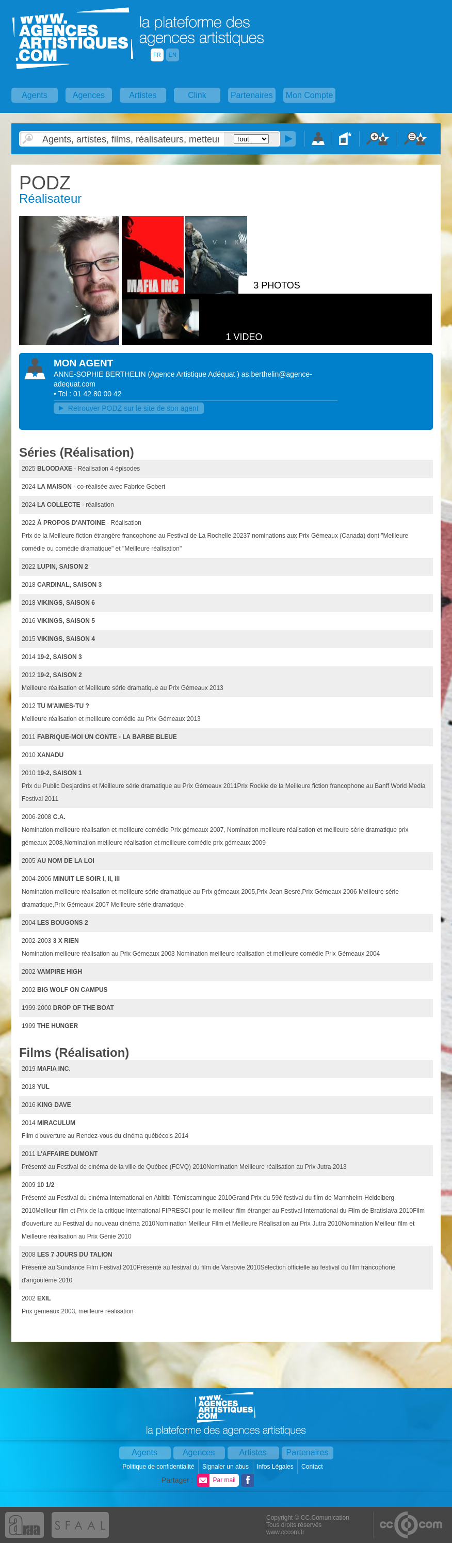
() (194, 374)
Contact (313, 1466)
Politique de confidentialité (159, 1466)
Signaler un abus (226, 1466)
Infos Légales (275, 1466)
